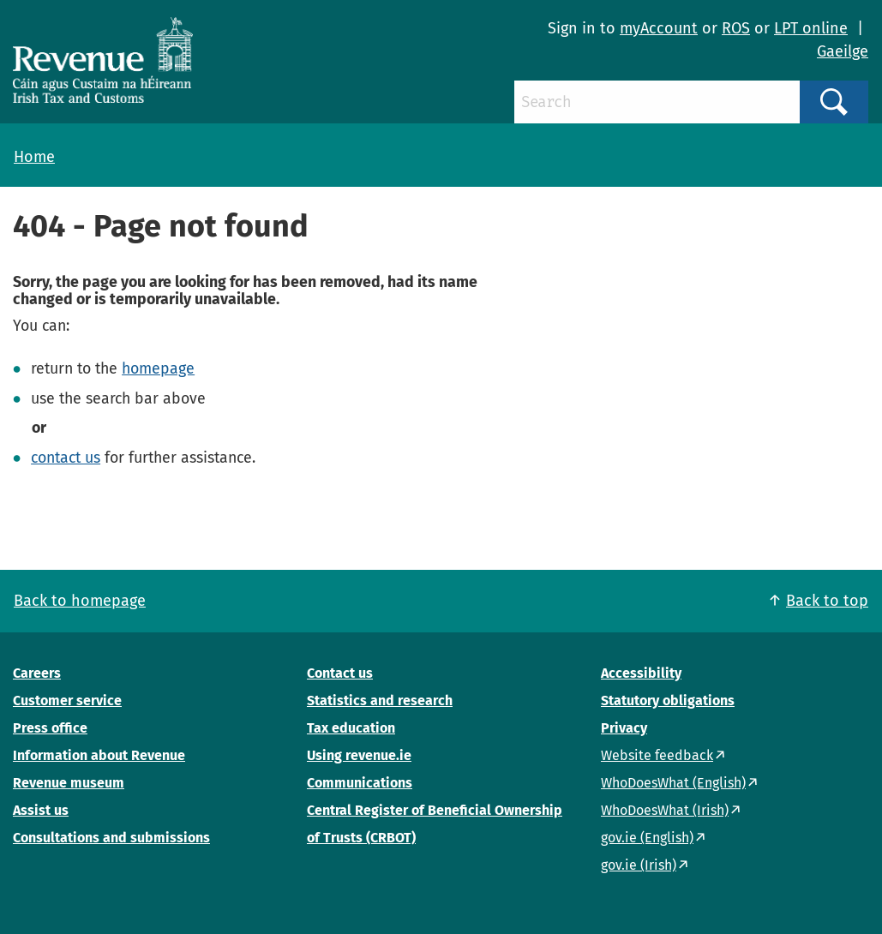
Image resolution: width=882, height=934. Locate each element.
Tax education (351, 728)
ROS (736, 28)
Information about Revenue (99, 755)
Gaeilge (842, 51)
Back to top (827, 600)
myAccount (659, 28)
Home (34, 156)
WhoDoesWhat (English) (673, 783)
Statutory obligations (668, 700)
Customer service (67, 700)
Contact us (340, 673)
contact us (65, 457)
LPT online (811, 28)
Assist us (41, 810)
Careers (37, 673)
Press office (50, 728)
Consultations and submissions (111, 837)
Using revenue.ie (359, 755)
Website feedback (657, 755)
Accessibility (641, 673)
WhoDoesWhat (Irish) (665, 810)
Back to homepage (80, 600)
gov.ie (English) (647, 837)
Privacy (624, 728)
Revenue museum (68, 783)
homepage (158, 368)
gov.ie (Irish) (638, 865)
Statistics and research (380, 700)
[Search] (657, 102)
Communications (359, 783)
